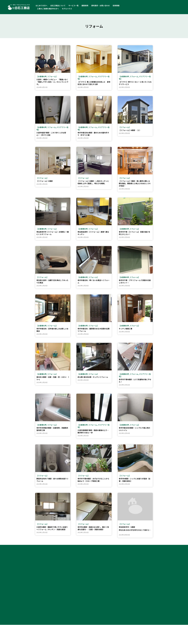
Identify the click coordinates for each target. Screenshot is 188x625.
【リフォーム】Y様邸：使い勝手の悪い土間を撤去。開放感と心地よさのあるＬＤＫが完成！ (135, 183)
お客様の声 (42, 76)
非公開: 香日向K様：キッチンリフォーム (93, 377)
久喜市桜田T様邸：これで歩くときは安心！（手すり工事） (51, 134)
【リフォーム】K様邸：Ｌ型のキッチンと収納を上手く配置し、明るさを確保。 (93, 182)
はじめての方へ (41, 5)
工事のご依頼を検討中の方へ (48, 9)
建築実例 (85, 5)
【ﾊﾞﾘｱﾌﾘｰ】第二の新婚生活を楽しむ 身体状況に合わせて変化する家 (94, 83)
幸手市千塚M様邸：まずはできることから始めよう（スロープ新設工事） (93, 480)
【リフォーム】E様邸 (44, 181)
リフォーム (51, 76)
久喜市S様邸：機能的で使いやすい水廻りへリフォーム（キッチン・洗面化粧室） (52, 528)
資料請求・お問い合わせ (100, 5)
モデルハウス (67, 9)
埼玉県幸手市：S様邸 (127, 527)
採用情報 (116, 5)
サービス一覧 (73, 5)
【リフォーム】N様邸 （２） (130, 130)
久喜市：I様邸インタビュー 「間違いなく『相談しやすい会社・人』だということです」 (52, 82)
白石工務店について (57, 5)
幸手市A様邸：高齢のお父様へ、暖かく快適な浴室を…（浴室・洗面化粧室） (93, 528)
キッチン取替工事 (125, 329)
